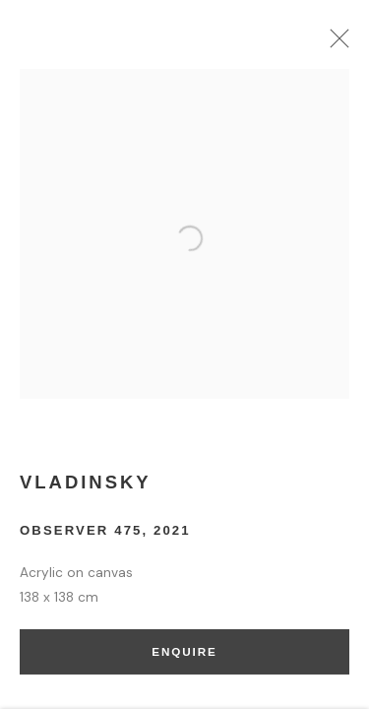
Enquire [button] (184, 656)
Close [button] (338, 44)
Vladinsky (86, 486)
